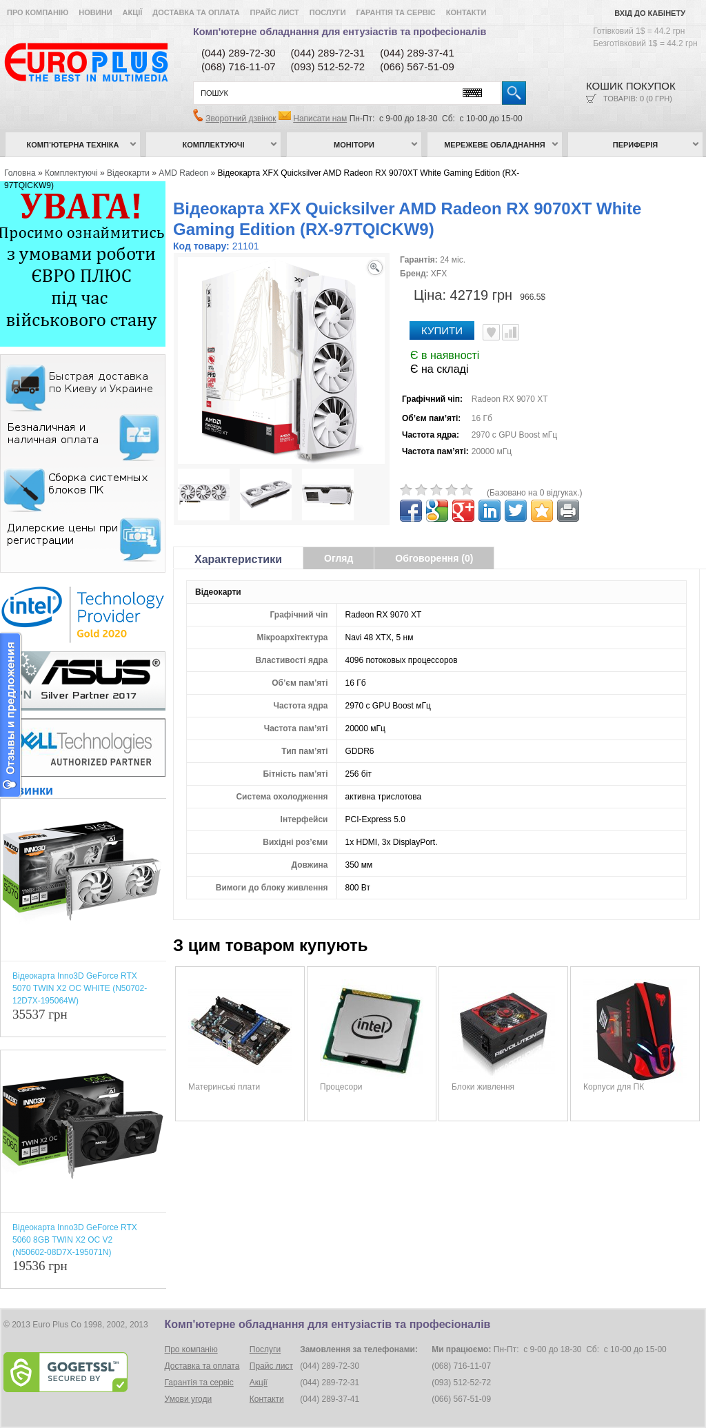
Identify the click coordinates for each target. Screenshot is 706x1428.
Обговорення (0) (434, 558)
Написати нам (320, 118)
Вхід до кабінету (649, 13)
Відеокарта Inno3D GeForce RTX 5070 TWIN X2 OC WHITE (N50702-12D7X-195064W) (79, 988)
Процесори (341, 1087)
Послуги (328, 12)
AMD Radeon (183, 173)
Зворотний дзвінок (240, 118)
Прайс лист (274, 12)
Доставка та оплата (195, 12)
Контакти (466, 12)
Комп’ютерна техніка (73, 145)
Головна (20, 173)
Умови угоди (188, 1399)
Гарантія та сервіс (396, 12)
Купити (442, 330)
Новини (95, 12)
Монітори (354, 145)
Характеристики (238, 559)
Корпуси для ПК (613, 1087)
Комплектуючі (214, 145)
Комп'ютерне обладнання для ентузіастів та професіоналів (339, 31)
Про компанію (37, 12)
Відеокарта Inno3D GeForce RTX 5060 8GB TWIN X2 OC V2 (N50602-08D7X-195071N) (74, 1240)
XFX (439, 273)
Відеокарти (128, 173)
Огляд (338, 558)
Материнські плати (224, 1087)
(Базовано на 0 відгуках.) (535, 493)
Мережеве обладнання (494, 145)
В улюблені (491, 332)
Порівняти (510, 332)
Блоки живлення (483, 1087)
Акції (133, 12)
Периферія (635, 145)
